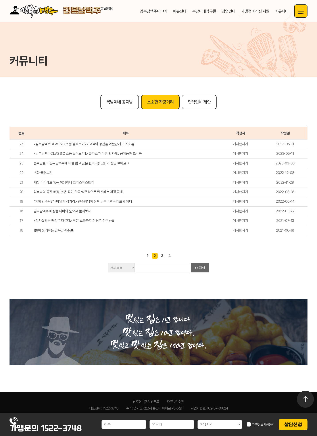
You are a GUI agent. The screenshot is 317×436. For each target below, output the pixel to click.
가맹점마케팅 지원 (255, 11)
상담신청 (293, 424)
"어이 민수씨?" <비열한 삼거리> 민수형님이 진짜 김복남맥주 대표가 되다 (83, 201)
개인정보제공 (260, 425)
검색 (202, 267)
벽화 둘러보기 (43, 173)
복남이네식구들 (204, 11)
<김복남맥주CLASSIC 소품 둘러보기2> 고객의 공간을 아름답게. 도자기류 (84, 144)
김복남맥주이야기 (153, 11)
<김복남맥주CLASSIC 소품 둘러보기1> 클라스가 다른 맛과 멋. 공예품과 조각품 (88, 153)
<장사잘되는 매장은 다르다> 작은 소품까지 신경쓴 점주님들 (74, 221)
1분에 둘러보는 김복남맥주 (52, 230)
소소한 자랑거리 (160, 102)
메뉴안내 (180, 11)
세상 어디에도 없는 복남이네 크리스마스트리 (64, 182)
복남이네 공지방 (119, 102)
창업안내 (229, 11)
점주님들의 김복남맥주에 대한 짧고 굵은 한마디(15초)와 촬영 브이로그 (81, 163)
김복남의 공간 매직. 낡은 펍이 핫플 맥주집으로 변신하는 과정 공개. (79, 192)
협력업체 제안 (199, 102)
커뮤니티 (282, 11)
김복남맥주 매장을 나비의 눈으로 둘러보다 (62, 211)
